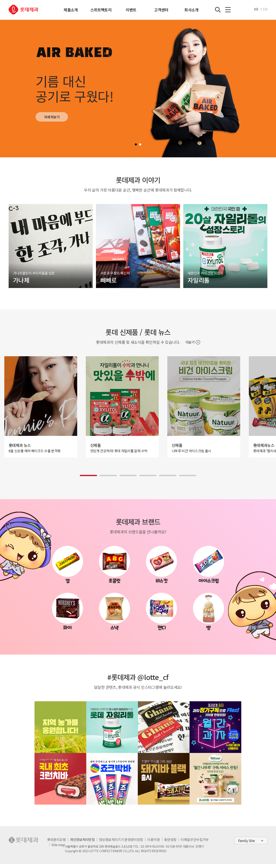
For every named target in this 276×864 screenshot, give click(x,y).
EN (265, 9)
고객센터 (161, 9)
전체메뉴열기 (228, 9)
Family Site (246, 840)
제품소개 (71, 9)
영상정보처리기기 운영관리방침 (121, 839)
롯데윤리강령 (56, 839)
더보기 (190, 342)
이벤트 (131, 9)
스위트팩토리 (100, 9)
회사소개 (191, 9)
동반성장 (170, 839)
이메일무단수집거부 (195, 839)
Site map (58, 844)
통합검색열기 (217, 9)
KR (256, 9)
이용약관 (153, 839)
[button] (136, 144)
